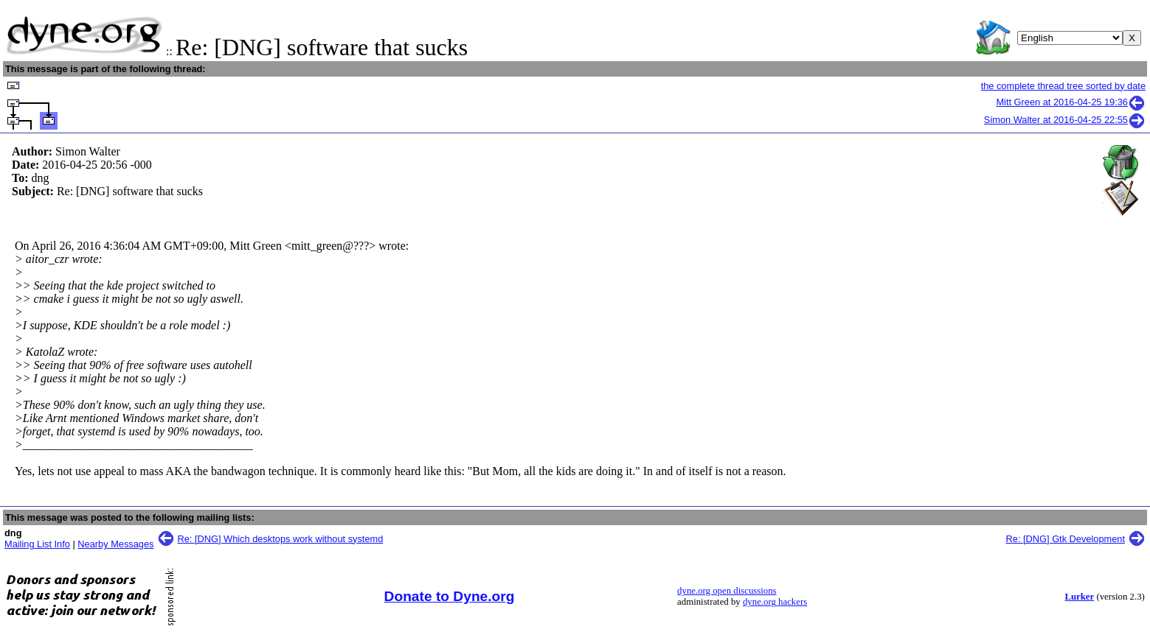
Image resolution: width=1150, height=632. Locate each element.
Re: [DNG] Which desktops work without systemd (281, 538)
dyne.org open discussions (726, 591)
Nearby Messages (115, 544)
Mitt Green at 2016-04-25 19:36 (1071, 102)
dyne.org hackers (775, 602)
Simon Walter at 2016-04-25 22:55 (1065, 119)
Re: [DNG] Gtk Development (1065, 538)
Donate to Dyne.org (449, 596)
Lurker (1079, 596)
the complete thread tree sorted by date (1063, 85)
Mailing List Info (37, 544)
